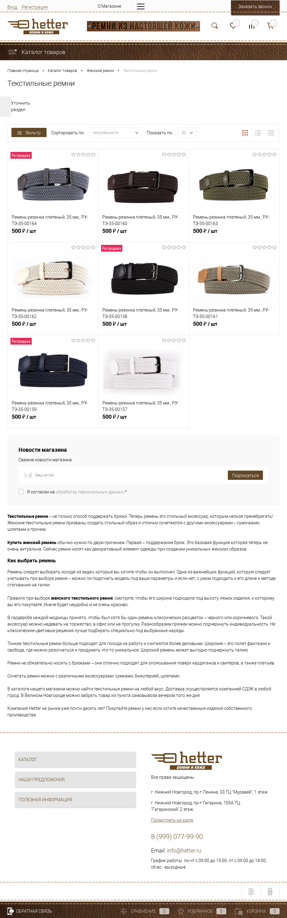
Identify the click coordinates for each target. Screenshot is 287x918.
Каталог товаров (36, 52)
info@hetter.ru (184, 850)
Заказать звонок (255, 6)
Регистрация (35, 7)
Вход (12, 7)
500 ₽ (53, 234)
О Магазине (109, 6)
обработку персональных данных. (90, 491)
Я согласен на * (77, 491)
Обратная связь (29, 911)
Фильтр (29, 132)
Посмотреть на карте (172, 820)
